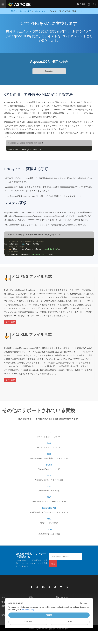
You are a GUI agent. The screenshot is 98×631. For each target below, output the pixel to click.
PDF (49, 492)
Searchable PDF (49, 503)
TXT (49, 428)
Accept (49, 615)
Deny (70, 622)
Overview (49, 71)
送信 (53, 558)
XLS (49, 471)
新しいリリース (63, 592)
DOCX (49, 460)
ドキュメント (34, 597)
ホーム (4, 592)
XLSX (49, 482)
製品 (31, 592)
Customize (28, 622)
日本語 (80, 4)
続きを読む (10, 321)
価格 (3, 597)
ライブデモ (61, 597)
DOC (49, 449)
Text (49, 438)
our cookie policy (28, 610)
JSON (49, 525)
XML (49, 514)
